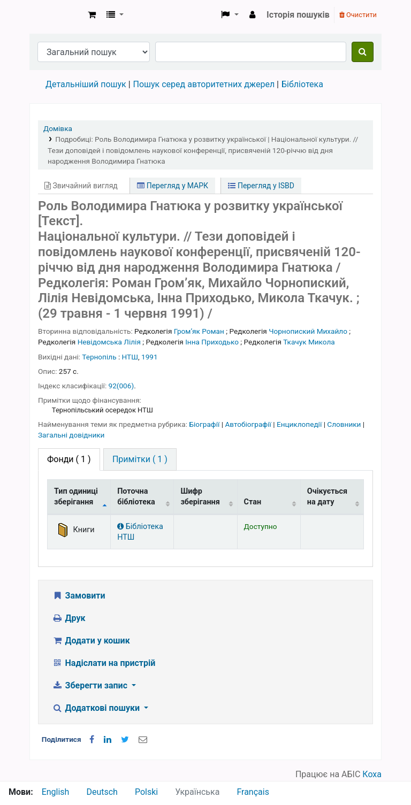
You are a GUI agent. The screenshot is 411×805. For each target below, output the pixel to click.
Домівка (57, 128)
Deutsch (101, 792)
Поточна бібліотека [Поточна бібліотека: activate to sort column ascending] (136, 496)
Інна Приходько (212, 342)
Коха (372, 774)
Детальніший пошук (85, 84)
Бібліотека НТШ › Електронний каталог (56, 15)
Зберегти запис (91, 685)
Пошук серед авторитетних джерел (204, 84)
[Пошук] (363, 52)
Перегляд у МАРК (172, 185)
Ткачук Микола (309, 342)
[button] (91, 15)
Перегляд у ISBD (261, 185)
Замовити (78, 596)
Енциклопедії (300, 424)
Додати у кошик (91, 640)
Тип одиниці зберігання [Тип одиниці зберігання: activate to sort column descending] (76, 496)
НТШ (130, 356)
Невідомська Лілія (109, 342)
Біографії (205, 424)
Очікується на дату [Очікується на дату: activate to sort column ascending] (327, 496)
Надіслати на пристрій (103, 663)
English (56, 792)
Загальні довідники (71, 435)
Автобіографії (249, 424)
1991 (149, 356)
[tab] (140, 459)
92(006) (121, 385)
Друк (68, 618)
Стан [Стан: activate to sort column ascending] (253, 502)
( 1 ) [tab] (69, 459)
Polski (146, 792)
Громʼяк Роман (199, 331)
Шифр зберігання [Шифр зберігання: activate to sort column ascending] (199, 496)
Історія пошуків (298, 15)
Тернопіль (99, 356)
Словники (344, 424)
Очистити (358, 15)
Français (253, 792)
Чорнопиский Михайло (308, 331)
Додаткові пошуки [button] (97, 708)
